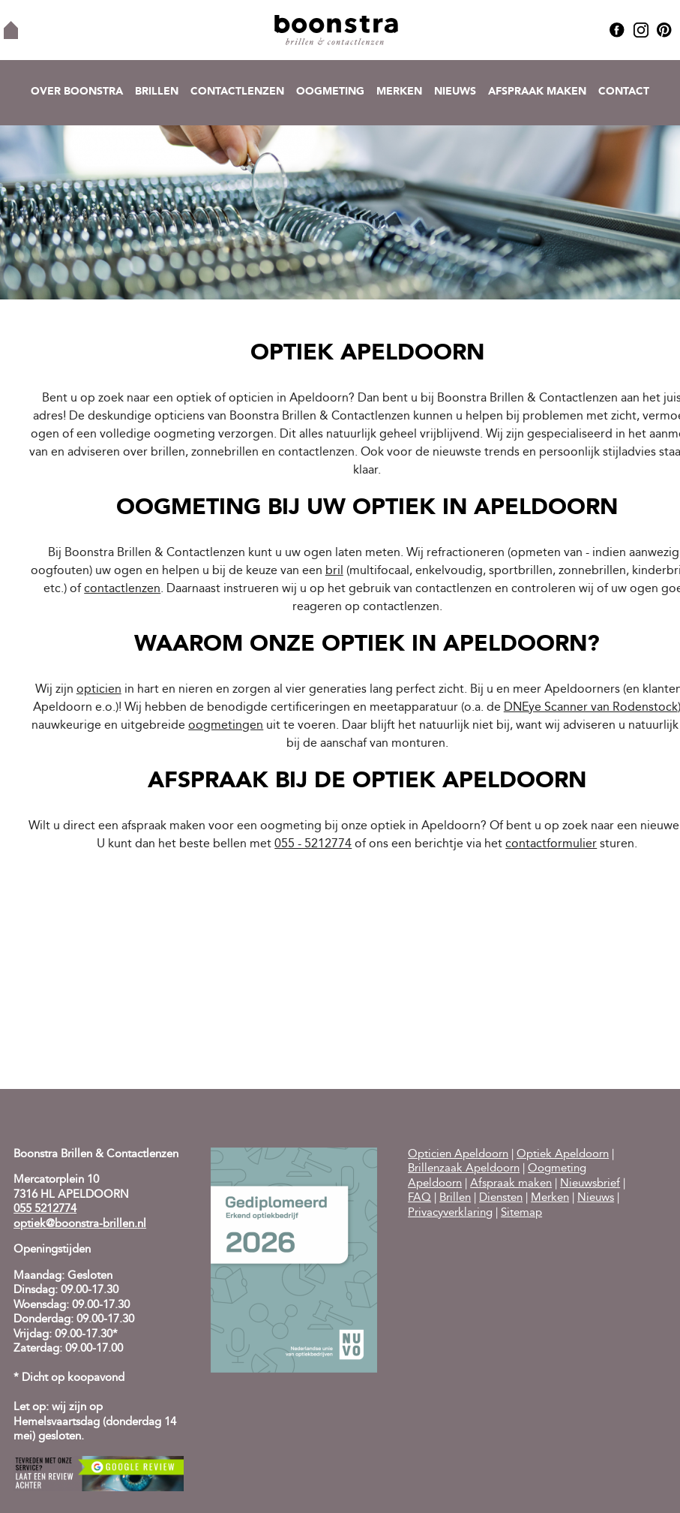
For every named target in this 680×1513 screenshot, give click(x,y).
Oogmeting (330, 91)
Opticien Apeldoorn (458, 1154)
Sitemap (521, 1213)
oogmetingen (225, 726)
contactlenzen (122, 589)
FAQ (419, 1198)
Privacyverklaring (450, 1213)
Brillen (156, 91)
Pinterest (664, 30)
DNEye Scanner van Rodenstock (591, 708)
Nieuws (455, 91)
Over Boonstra (77, 91)
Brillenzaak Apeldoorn (464, 1169)
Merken (399, 91)
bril (334, 571)
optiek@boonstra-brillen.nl (79, 1224)
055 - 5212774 (313, 844)
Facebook (617, 30)
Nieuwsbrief (590, 1184)
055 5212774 (44, 1209)
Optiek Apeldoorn (563, 1154)
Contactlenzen (237, 91)
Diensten (501, 1198)
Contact (623, 91)
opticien (98, 690)
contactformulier (551, 844)
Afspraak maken (537, 91)
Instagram (641, 30)
